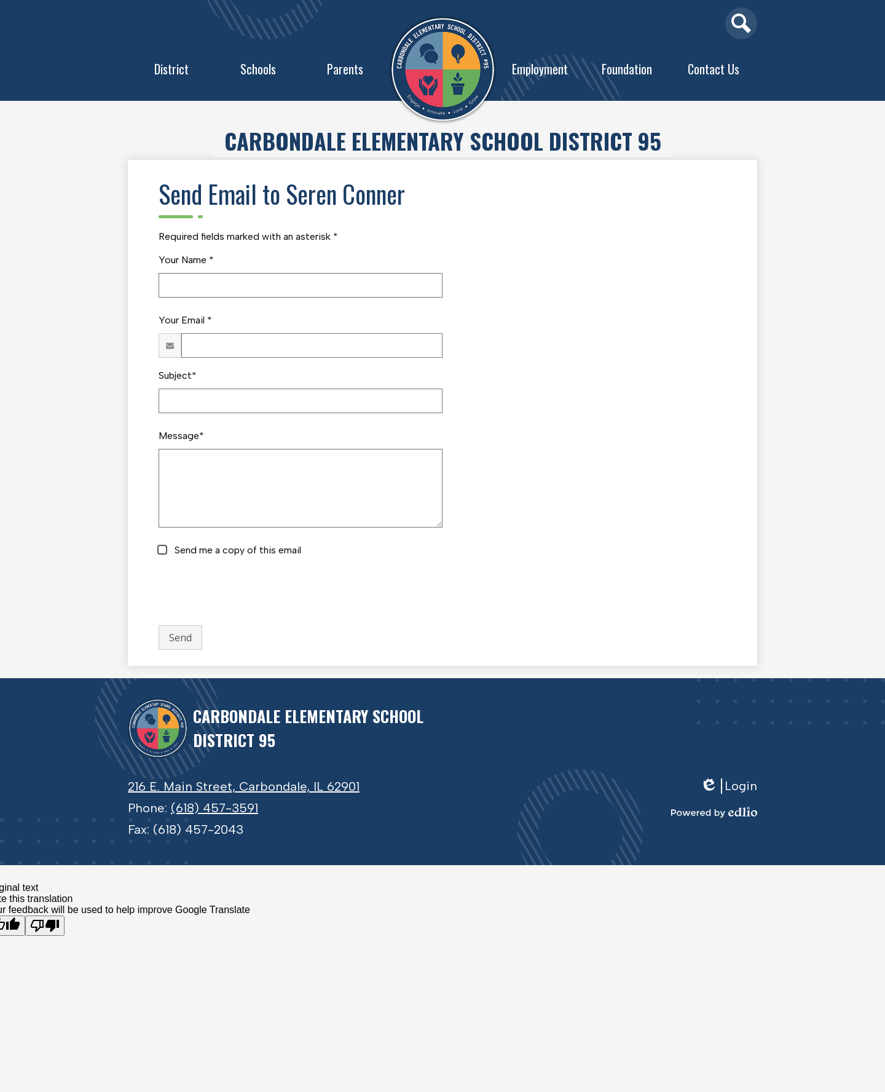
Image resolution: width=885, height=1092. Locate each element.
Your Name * (186, 260)
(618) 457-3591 (214, 808)
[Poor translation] (45, 926)
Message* (181, 435)
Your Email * (185, 320)
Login (728, 786)
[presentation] (252, 591)
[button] (171, 72)
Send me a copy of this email (236, 550)
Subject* (178, 375)
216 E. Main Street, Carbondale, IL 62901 (244, 786)
